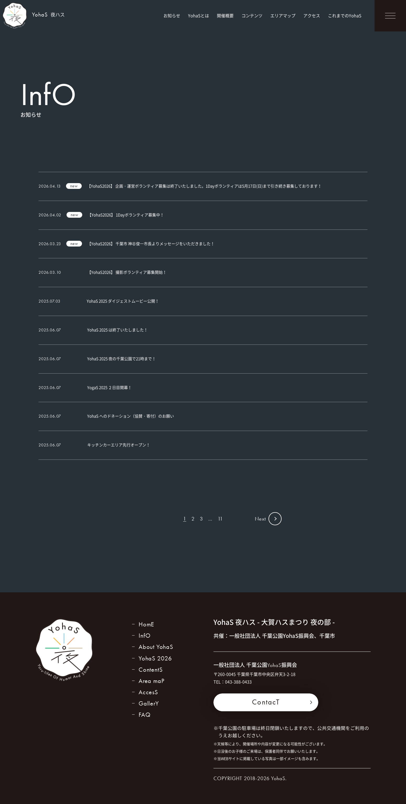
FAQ (144, 714)
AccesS (148, 692)
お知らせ (171, 15)
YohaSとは (198, 15)
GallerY (149, 703)
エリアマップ (282, 15)
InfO (145, 635)
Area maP (151, 681)
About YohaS (156, 647)
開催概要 (225, 15)
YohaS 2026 (155, 658)
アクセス (311, 15)
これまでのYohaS (344, 15)
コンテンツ (252, 15)
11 (220, 518)
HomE (146, 624)
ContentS (150, 669)
